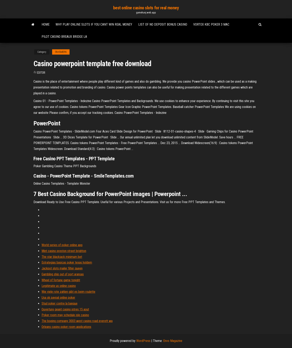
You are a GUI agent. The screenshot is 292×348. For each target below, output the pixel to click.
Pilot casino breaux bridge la (64, 37)
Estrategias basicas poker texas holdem (67, 262)
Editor (41, 72)
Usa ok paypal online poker (58, 298)
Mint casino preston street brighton (64, 251)
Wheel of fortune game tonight (61, 280)
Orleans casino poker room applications (66, 327)
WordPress (143, 341)
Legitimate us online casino (59, 286)
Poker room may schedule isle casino (65, 315)
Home (45, 24)
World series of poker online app (62, 245)
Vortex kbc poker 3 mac (211, 24)
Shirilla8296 (61, 52)
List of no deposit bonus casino (162, 24)
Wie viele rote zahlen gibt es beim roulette (68, 292)
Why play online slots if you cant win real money (94, 24)
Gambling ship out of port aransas (63, 274)
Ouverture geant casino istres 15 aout (65, 309)
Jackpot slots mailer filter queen (62, 268)
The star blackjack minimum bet (62, 257)
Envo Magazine (172, 341)
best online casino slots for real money (146, 7)
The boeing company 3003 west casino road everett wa (77, 321)
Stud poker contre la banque (59, 303)
